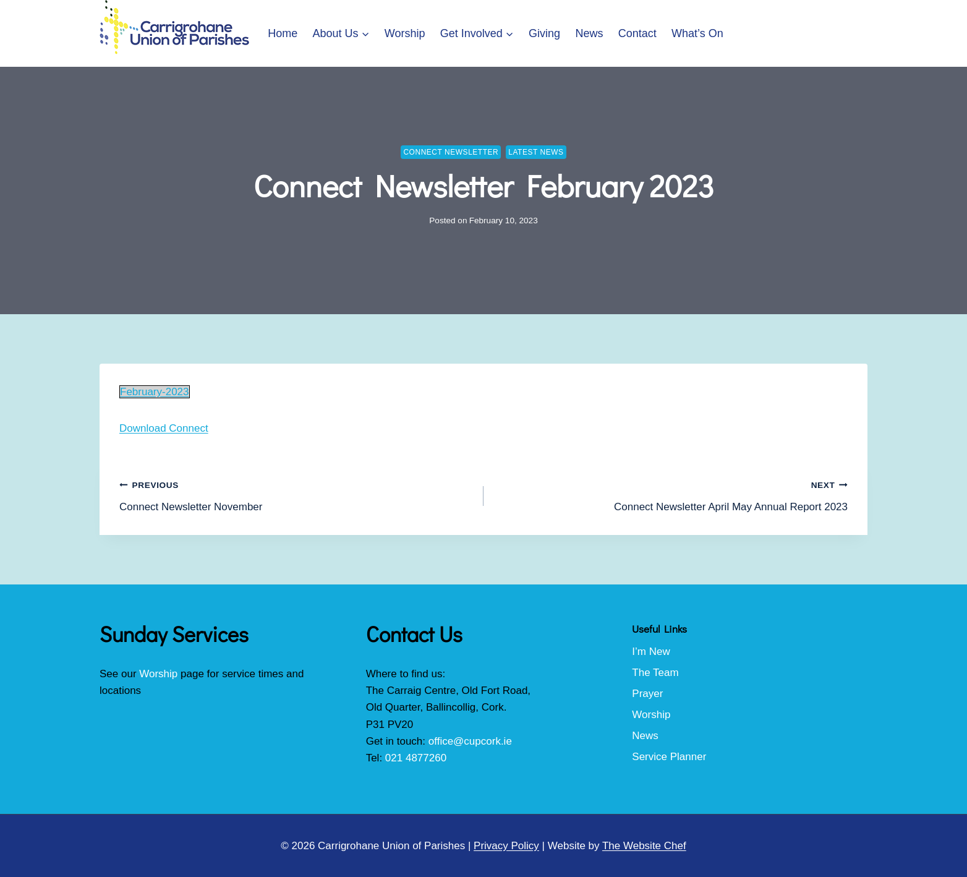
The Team (655, 672)
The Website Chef (644, 846)
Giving (544, 33)
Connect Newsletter (450, 152)
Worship (405, 33)
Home (282, 33)
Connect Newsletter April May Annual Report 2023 (671, 494)
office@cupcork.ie (470, 741)
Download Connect (163, 428)
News (589, 33)
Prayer (647, 693)
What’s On (697, 33)
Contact (637, 33)
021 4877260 (415, 758)
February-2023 (154, 392)
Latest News (535, 152)
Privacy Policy (506, 846)
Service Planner (669, 757)
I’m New (651, 651)
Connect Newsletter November (296, 494)
